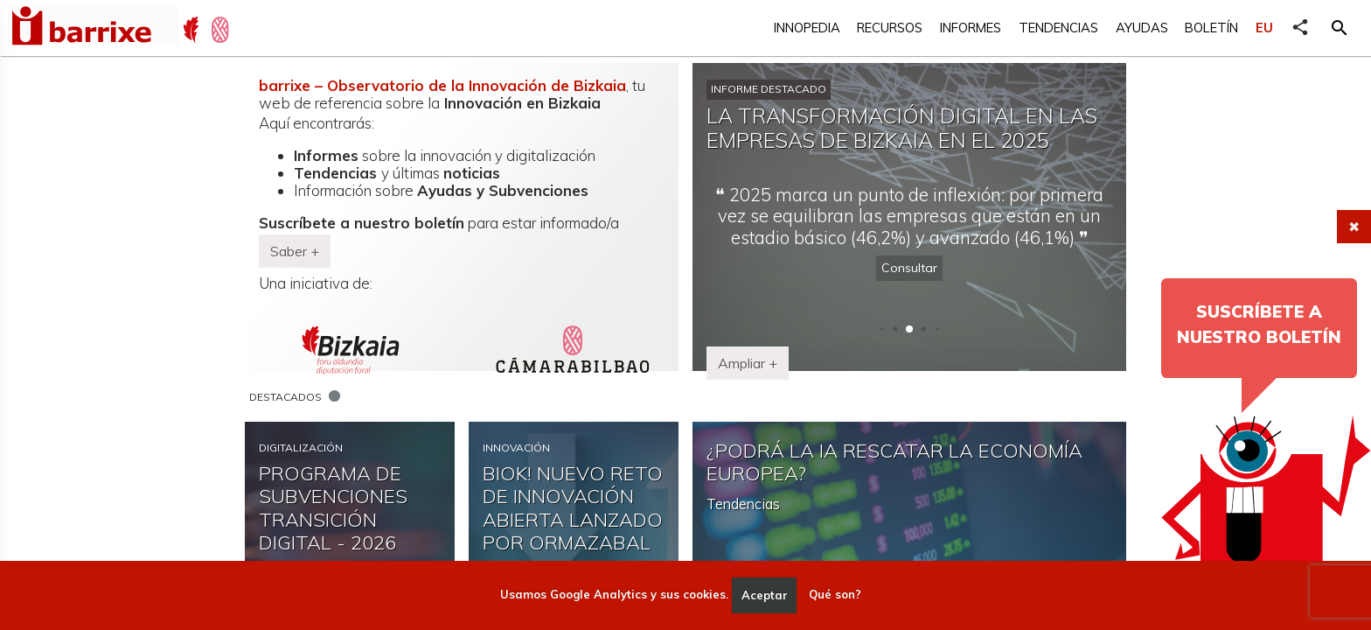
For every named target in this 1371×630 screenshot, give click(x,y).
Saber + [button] (294, 251)
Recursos (889, 27)
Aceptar (764, 595)
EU (1264, 27)
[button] (1340, 28)
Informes (970, 27)
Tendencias (1058, 27)
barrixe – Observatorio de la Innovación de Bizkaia (442, 85)
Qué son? (835, 595)
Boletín (1211, 27)
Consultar (909, 268)
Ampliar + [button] (747, 363)
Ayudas (1142, 27)
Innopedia (807, 27)
